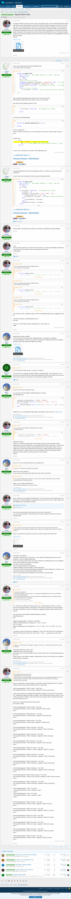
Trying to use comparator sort (24, 860)
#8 (63, 364)
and (18, 221)
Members (35, 6)
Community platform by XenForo (35, 891)
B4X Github (28, 9)
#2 (63, 63)
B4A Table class (57, 412)
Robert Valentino (9, 856)
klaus (6, 342)
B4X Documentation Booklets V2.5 (20, 358)
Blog (13, 6)
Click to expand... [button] (39, 277)
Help (62, 888)
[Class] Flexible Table (19, 874)
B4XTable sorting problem (23, 864)
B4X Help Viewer (21, 360)
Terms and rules (49, 888)
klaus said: (16, 368)
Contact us (41, 888)
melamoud (8, 876)
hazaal (7, 866)
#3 (63, 168)
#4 (63, 225)
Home (66, 888)
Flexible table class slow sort (24, 869)
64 (39, 876)
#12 (63, 495)
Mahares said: (17, 387)
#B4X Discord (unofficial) (6, 9)
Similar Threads (21, 17)
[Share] (66, 21)
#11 (63, 460)
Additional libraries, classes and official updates (28, 876)
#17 (63, 668)
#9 (63, 384)
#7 (63, 333)
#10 (63, 422)
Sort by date (59, 59)
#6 (63, 260)
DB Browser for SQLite (20, 505)
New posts (27, 6)
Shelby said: (17, 465)
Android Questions (24, 856)
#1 (68, 20)
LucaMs (6, 71)
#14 (63, 552)
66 (43, 876)
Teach (8, 6)
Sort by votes (66, 59)
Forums (19, 6)
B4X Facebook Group (19, 9)
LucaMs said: (17, 264)
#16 (63, 639)
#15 (63, 586)
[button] (31, 6)
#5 (63, 243)
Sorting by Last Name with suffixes (26, 855)
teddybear (64, 860)
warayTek (8, 861)
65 (41, 876)
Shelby (5, 17)
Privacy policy (57, 888)
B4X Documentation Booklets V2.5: (20, 359)
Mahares (6, 373)
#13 (63, 522)
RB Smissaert (9, 871)
